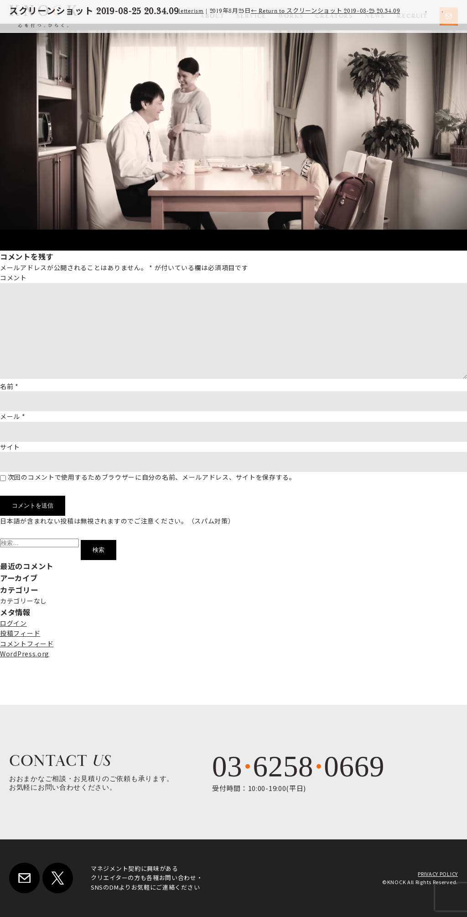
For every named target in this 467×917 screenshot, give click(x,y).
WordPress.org (24, 653)
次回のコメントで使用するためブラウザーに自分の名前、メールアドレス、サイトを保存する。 (152, 477)
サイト (10, 446)
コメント (13, 277)
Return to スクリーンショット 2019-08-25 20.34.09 (325, 11)
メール (13, 416)
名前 (9, 386)
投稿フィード (20, 633)
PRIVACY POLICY (438, 873)
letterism (190, 11)
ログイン (13, 623)
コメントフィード (27, 643)
